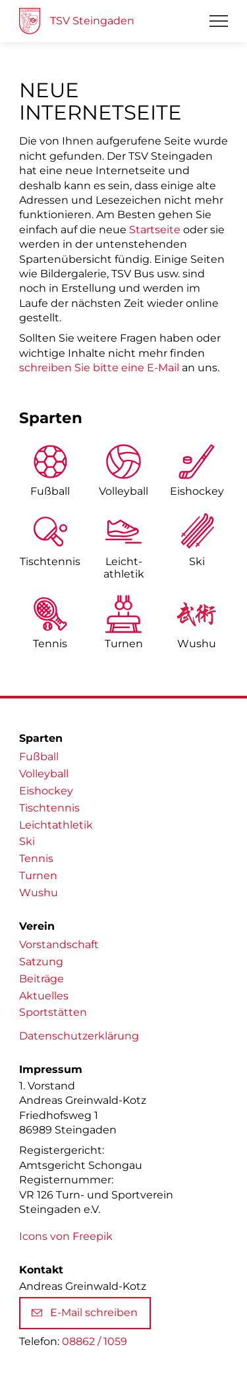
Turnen (124, 643)
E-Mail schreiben (85, 1312)
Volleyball (123, 491)
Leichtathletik (56, 825)
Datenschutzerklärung (79, 1036)
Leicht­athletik (123, 567)
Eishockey (197, 491)
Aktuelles (44, 996)
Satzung (41, 961)
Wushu (196, 643)
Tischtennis (50, 561)
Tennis (50, 643)
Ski (197, 561)
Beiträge (41, 978)
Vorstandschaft (59, 944)
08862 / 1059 (94, 1341)
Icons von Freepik (66, 1236)
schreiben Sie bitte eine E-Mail (99, 367)
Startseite (154, 229)
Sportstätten (53, 1012)
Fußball (50, 491)
